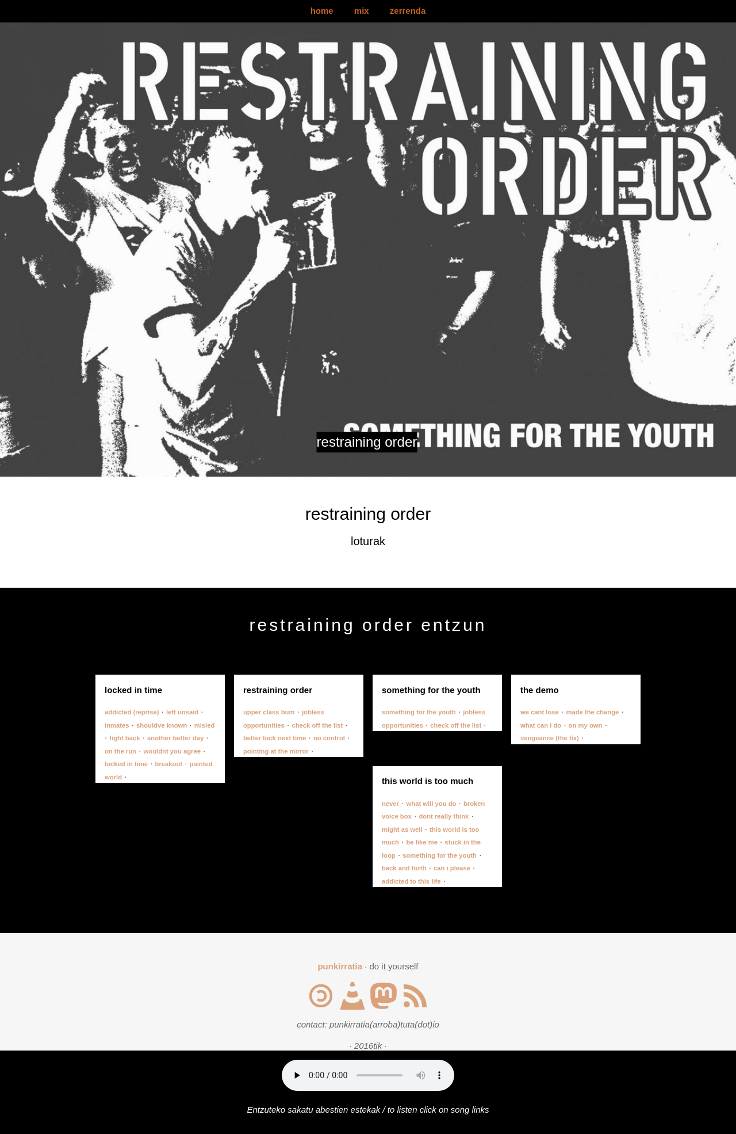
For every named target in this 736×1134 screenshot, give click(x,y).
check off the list (317, 725)
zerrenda (408, 11)
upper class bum (268, 712)
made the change (592, 712)
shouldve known (161, 725)
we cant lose (539, 712)
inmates (117, 725)
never (390, 803)
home (322, 11)
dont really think (444, 816)
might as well (402, 829)
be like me (422, 842)
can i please (452, 868)
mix (361, 11)
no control (329, 738)
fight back (124, 738)
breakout (169, 763)
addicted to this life (411, 881)
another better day (175, 738)
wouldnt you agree (172, 751)
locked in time (126, 763)
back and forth (404, 868)
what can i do (540, 725)
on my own (586, 725)
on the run (120, 751)
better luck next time (274, 738)
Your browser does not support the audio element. (368, 1075)
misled (204, 725)
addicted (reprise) (132, 712)
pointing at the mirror (276, 751)
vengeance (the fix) (549, 738)
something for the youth (419, 712)
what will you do (432, 803)
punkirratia (339, 966)
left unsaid (182, 712)
